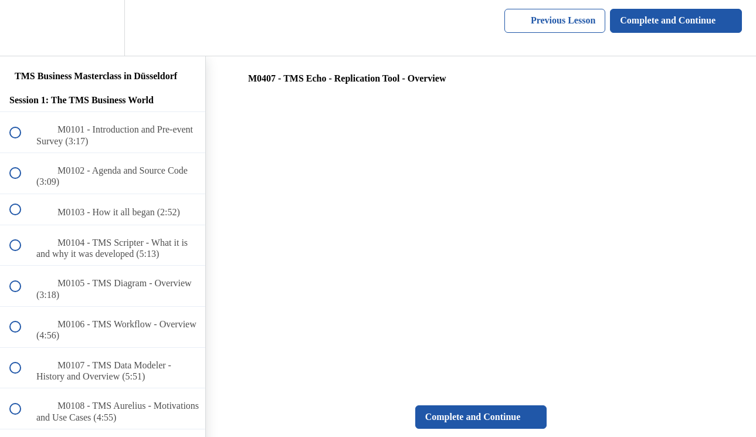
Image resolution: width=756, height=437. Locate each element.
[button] (21, 28)
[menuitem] (102, 28)
